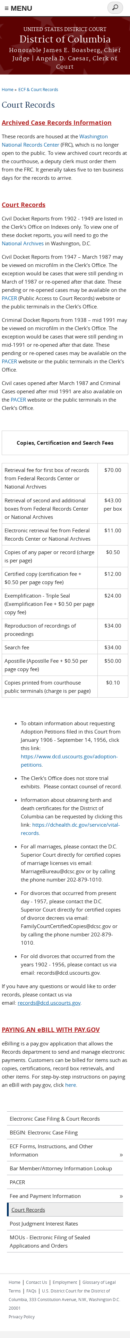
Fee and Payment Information (45, 1195)
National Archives (23, 243)
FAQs (31, 1290)
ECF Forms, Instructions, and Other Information (51, 1150)
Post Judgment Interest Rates (44, 1223)
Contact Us (36, 1282)
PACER (9, 298)
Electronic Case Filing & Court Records (55, 1118)
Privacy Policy (22, 1316)
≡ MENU (18, 8)
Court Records (28, 1209)
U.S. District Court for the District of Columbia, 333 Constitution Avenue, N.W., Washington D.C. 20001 (64, 1299)
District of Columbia (65, 40)
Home (8, 89)
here (70, 1084)
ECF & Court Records (38, 89)
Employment (65, 1282)
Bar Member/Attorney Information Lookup (61, 1168)
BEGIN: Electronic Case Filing (44, 1132)
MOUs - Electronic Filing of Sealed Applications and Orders (50, 1241)
